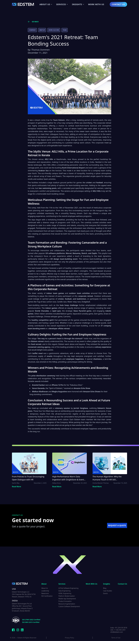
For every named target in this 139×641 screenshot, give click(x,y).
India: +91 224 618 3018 (118, 628)
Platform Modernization (66, 596)
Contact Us (118, 4)
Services (62, 4)
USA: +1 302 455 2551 (118, 630)
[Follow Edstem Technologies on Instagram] (17, 630)
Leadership (45, 591)
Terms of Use (115, 638)
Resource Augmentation (66, 604)
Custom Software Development (69, 606)
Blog (104, 588)
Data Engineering (64, 591)
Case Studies (107, 591)
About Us (45, 4)
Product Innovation (65, 601)
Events (105, 593)
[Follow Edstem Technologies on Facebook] (13, 630)
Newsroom (45, 593)
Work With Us (96, 4)
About (43, 584)
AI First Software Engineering (68, 588)
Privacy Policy (69, 638)
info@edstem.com (116, 632)
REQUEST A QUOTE (117, 525)
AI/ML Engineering (64, 593)
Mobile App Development (67, 599)
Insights (78, 4)
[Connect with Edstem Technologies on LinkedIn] (22, 630)
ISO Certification (47, 596)
